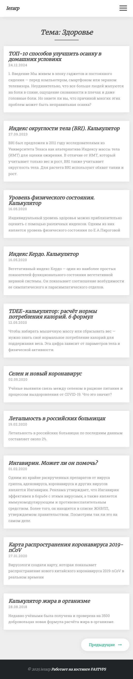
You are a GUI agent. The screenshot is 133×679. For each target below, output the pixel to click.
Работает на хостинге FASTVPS (78, 669)
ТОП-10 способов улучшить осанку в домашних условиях (54, 56)
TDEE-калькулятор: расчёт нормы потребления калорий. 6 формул (52, 314)
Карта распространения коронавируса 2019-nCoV (65, 547)
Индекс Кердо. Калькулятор (43, 254)
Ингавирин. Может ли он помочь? (52, 463)
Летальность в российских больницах (56, 418)
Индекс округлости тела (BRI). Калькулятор (63, 128)
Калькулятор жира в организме (49, 601)
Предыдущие (105, 644)
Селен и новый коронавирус (44, 374)
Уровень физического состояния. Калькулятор (51, 200)
